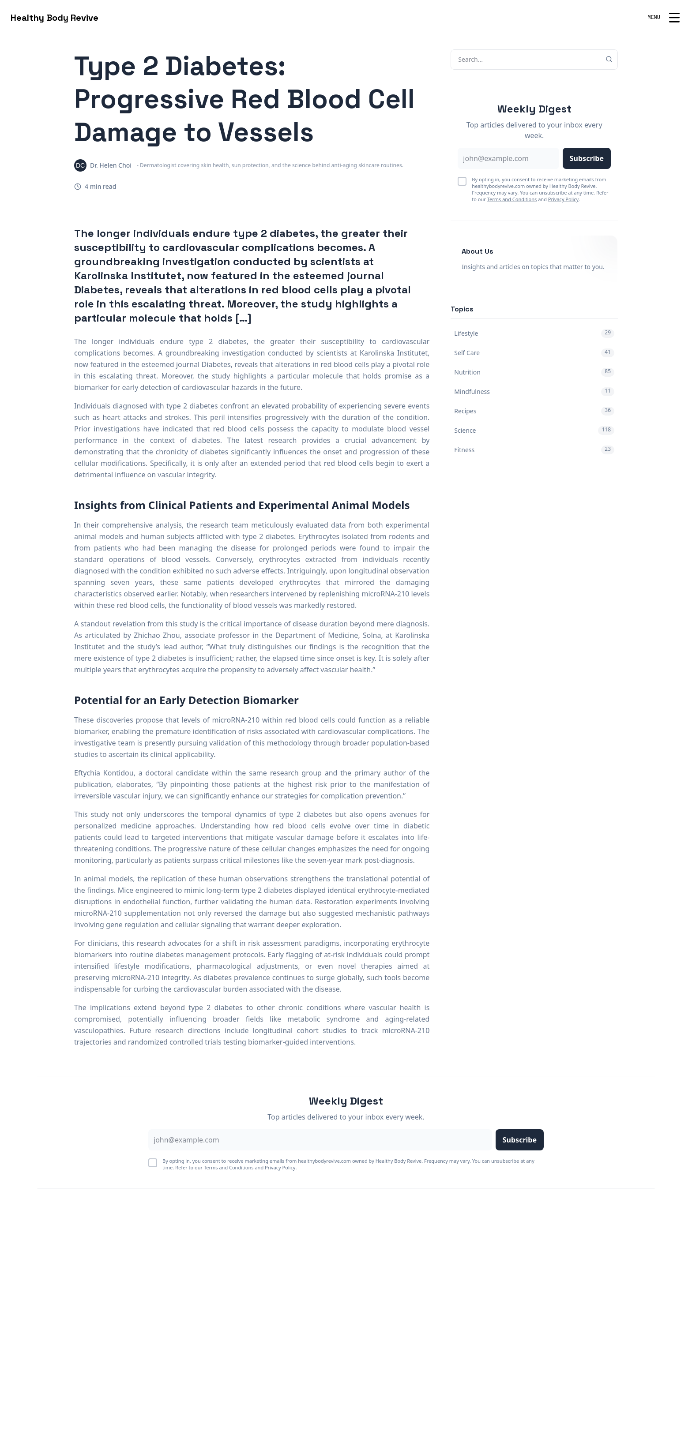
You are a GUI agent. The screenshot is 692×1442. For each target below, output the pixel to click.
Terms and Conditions (512, 199)
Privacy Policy (563, 199)
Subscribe (587, 158)
